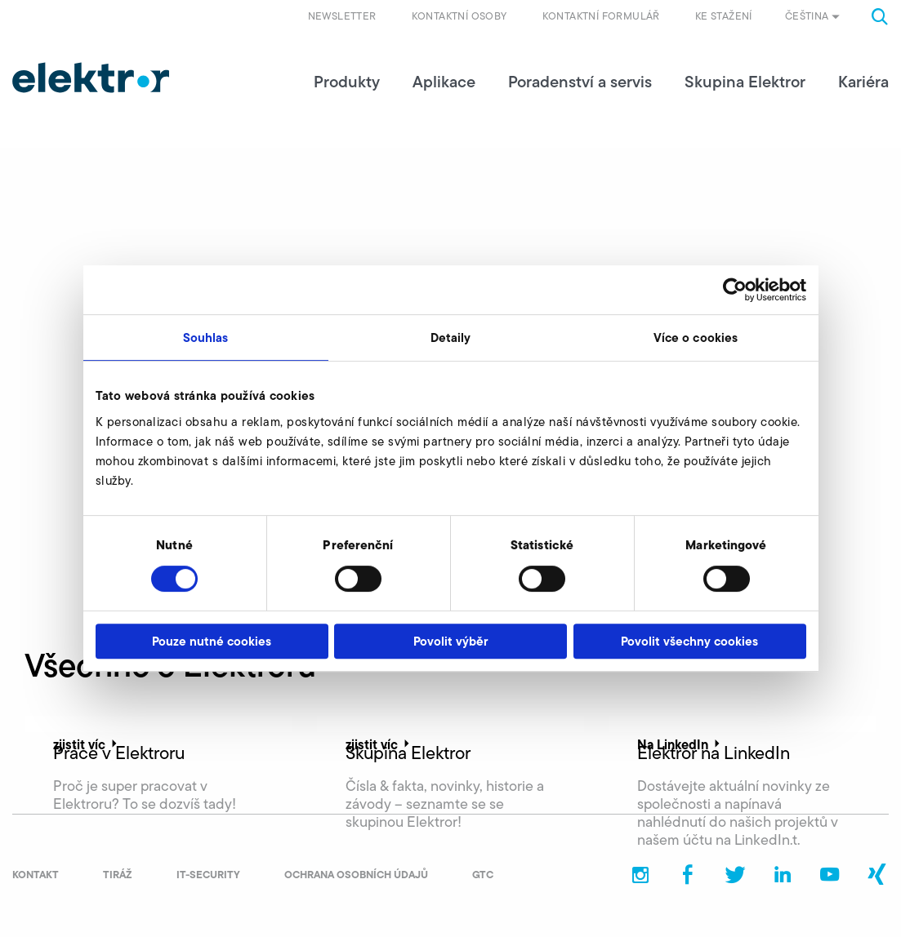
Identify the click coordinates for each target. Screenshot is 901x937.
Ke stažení (723, 16)
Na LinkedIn (680, 744)
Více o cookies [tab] (695, 337)
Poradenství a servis (580, 81)
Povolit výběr (450, 641)
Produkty (347, 81)
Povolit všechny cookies (689, 641)
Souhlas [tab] (206, 337)
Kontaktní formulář (601, 16)
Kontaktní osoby (459, 16)
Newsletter (342, 16)
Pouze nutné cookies (211, 641)
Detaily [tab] (450, 337)
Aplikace (444, 81)
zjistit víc (87, 744)
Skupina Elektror (745, 81)
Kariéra (863, 81)
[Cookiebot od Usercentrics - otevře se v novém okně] (734, 290)
